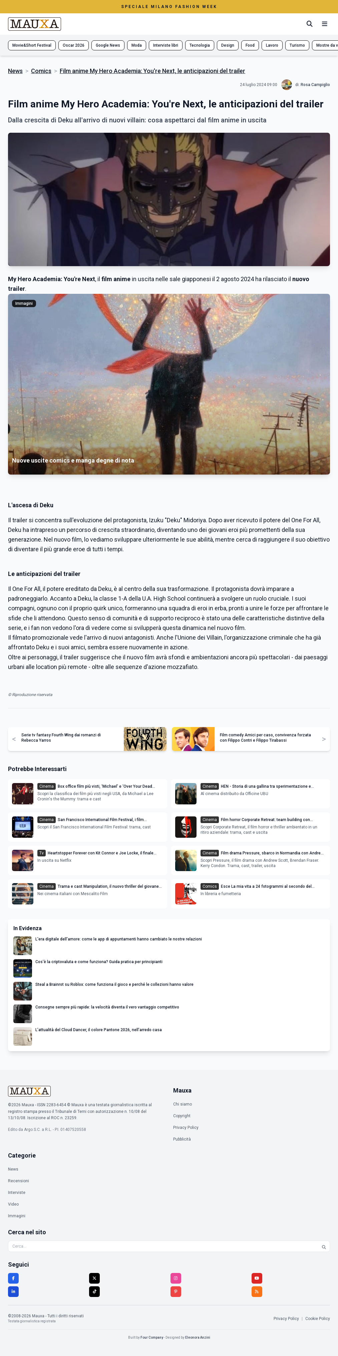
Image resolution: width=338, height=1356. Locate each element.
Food (250, 45)
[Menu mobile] (324, 24)
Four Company (151, 1337)
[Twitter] (94, 1278)
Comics (41, 70)
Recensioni (18, 1181)
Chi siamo (182, 1104)
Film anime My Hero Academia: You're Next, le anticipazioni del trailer (152, 70)
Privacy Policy (186, 1127)
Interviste (16, 1192)
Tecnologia (200, 45)
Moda (136, 45)
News (15, 70)
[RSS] (257, 1291)
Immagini (16, 1216)
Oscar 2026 (73, 45)
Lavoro (272, 45)
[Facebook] (13, 1278)
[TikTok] (94, 1291)
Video (13, 1204)
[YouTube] (257, 1278)
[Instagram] (176, 1278)
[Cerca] (309, 24)
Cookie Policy (317, 1318)
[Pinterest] (176, 1291)
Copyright (182, 1116)
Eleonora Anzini (197, 1337)
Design (227, 45)
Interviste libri (165, 45)
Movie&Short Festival (31, 45)
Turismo (297, 45)
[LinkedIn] (13, 1291)
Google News (108, 45)
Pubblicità (182, 1139)
